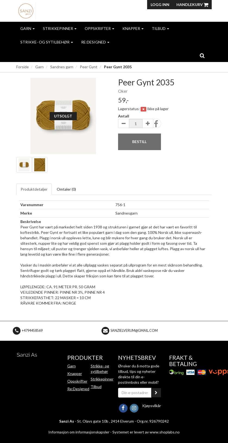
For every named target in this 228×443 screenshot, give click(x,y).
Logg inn (160, 4)
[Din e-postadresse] (134, 393)
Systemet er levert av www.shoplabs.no (146, 432)
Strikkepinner (60, 28)
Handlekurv (192, 4)
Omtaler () (66, 189)
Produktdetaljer (34, 189)
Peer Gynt (88, 66)
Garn (27, 28)
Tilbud (160, 28)
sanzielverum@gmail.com (134, 331)
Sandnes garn (61, 66)
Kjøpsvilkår (151, 405)
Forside (22, 66)
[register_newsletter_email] (156, 392)
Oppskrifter (99, 28)
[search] (202, 55)
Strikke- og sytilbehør (46, 42)
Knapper (133, 28)
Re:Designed (95, 42)
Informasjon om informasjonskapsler (78, 432)
